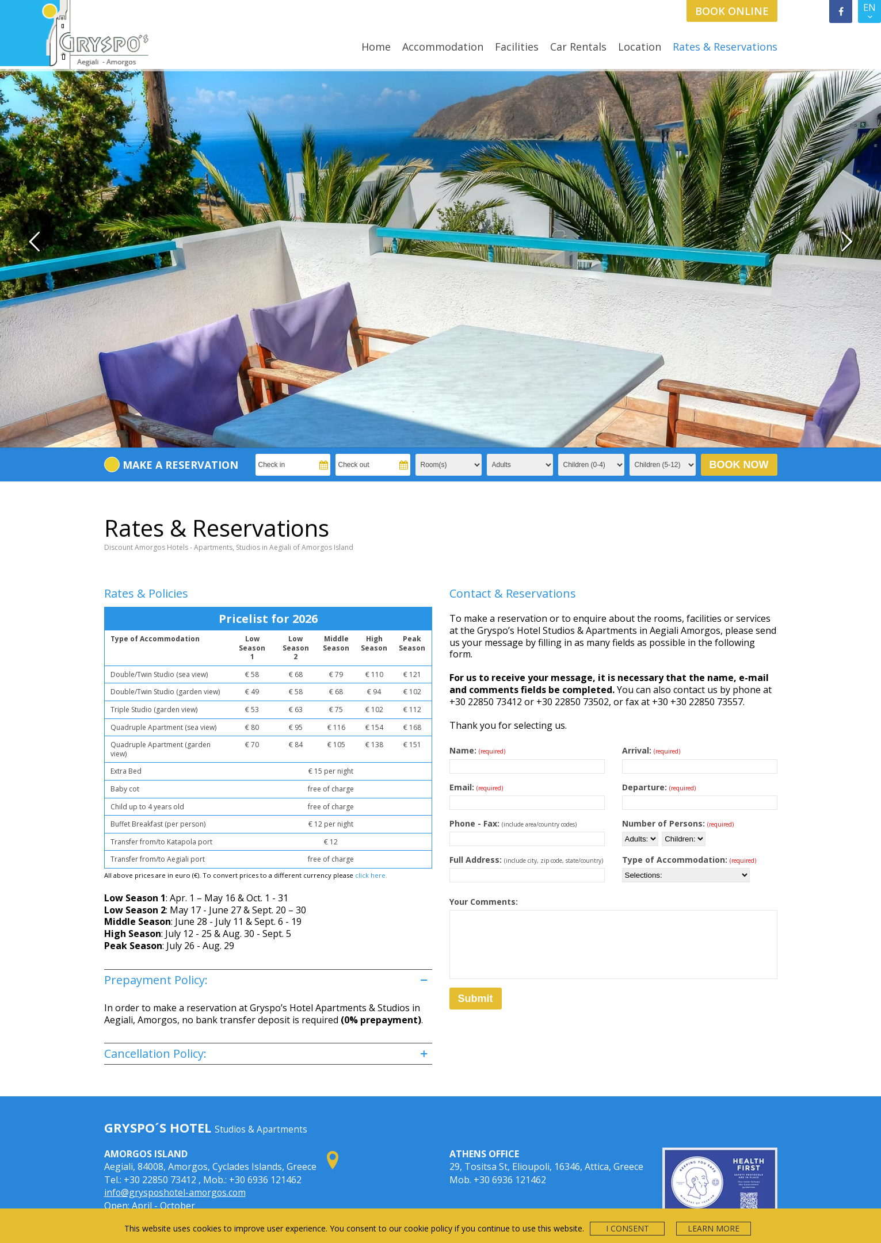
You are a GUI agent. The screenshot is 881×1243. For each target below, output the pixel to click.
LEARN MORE (713, 1228)
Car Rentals (578, 46)
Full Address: (526, 793)
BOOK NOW (739, 397)
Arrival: (651, 684)
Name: (477, 684)
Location (639, 46)
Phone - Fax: (513, 756)
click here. (371, 808)
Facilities (517, 46)
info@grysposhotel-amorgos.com (176, 1125)
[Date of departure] (699, 735)
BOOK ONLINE (732, 11)
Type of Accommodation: (689, 793)
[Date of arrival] (699, 699)
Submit (475, 932)
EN (869, 12)
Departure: (659, 720)
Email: (476, 720)
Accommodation (442, 46)
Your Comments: (483, 835)
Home (376, 46)
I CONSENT (627, 1228)
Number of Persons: (678, 756)
